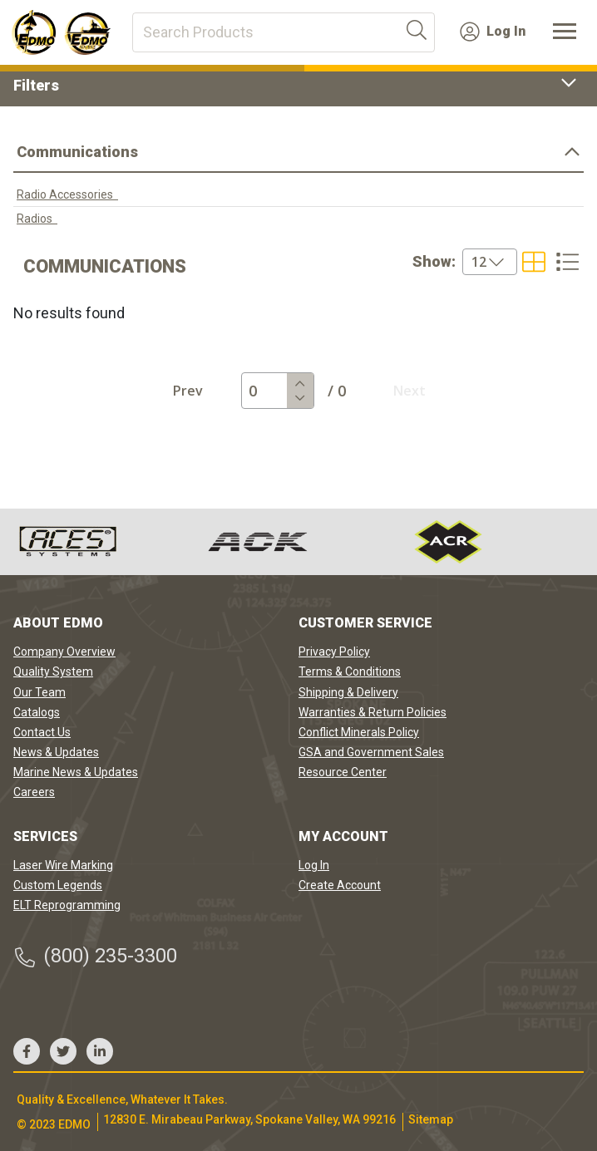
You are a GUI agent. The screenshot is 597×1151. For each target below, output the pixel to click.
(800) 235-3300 (95, 956)
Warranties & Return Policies (372, 712)
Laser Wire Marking (63, 865)
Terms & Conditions (349, 671)
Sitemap (430, 1119)
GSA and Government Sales (371, 752)
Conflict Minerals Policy (358, 732)
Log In (492, 32)
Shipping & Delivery (348, 692)
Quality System (53, 671)
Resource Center (342, 772)
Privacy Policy (334, 651)
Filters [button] (298, 85)
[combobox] (464, 261)
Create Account (339, 885)
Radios (37, 218)
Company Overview (64, 651)
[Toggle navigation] (564, 32)
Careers (34, 792)
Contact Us (42, 732)
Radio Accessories (67, 194)
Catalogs (36, 712)
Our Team (39, 692)
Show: (434, 261)
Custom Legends (57, 885)
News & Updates (56, 752)
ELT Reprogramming (67, 905)
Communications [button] (298, 151)
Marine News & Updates (75, 772)
